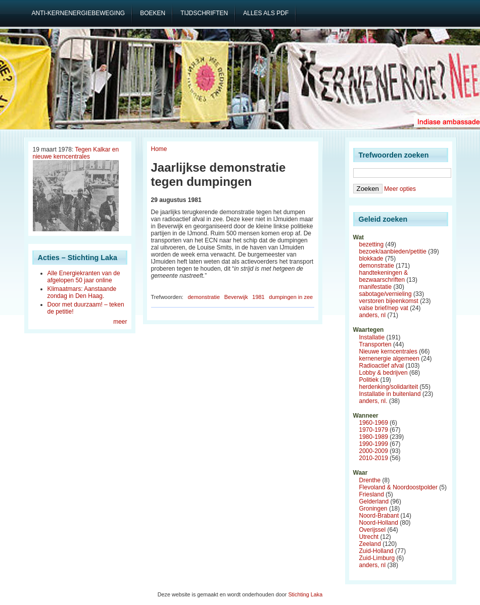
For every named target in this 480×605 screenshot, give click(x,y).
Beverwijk (236, 297)
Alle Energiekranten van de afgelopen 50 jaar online (83, 277)
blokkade (371, 258)
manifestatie (375, 286)
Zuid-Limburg (377, 558)
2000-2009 (373, 451)
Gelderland (374, 501)
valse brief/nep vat (383, 308)
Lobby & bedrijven (383, 372)
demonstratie (203, 297)
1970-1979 (373, 429)
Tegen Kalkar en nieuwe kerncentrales (76, 153)
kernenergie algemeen (389, 358)
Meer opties (400, 188)
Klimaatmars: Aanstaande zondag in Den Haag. (82, 292)
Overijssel (372, 529)
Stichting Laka (305, 594)
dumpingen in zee (291, 297)
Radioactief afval (381, 365)
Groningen (373, 508)
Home (159, 149)
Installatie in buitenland (390, 393)
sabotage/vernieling (385, 293)
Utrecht (369, 536)
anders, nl (372, 315)
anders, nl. (373, 401)
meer (120, 321)
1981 (258, 297)
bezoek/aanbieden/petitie (392, 251)
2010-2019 (373, 458)
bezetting (371, 244)
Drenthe (370, 480)
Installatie (372, 337)
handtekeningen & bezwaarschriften (383, 276)
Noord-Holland (378, 522)
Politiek (369, 379)
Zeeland (370, 543)
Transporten (375, 344)
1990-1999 (373, 443)
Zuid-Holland (376, 550)
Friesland (371, 494)
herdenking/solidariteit (388, 386)
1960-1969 (373, 422)
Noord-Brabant (379, 515)
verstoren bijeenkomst (388, 301)
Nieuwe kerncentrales (388, 351)
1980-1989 (373, 436)
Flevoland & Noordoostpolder (398, 487)
